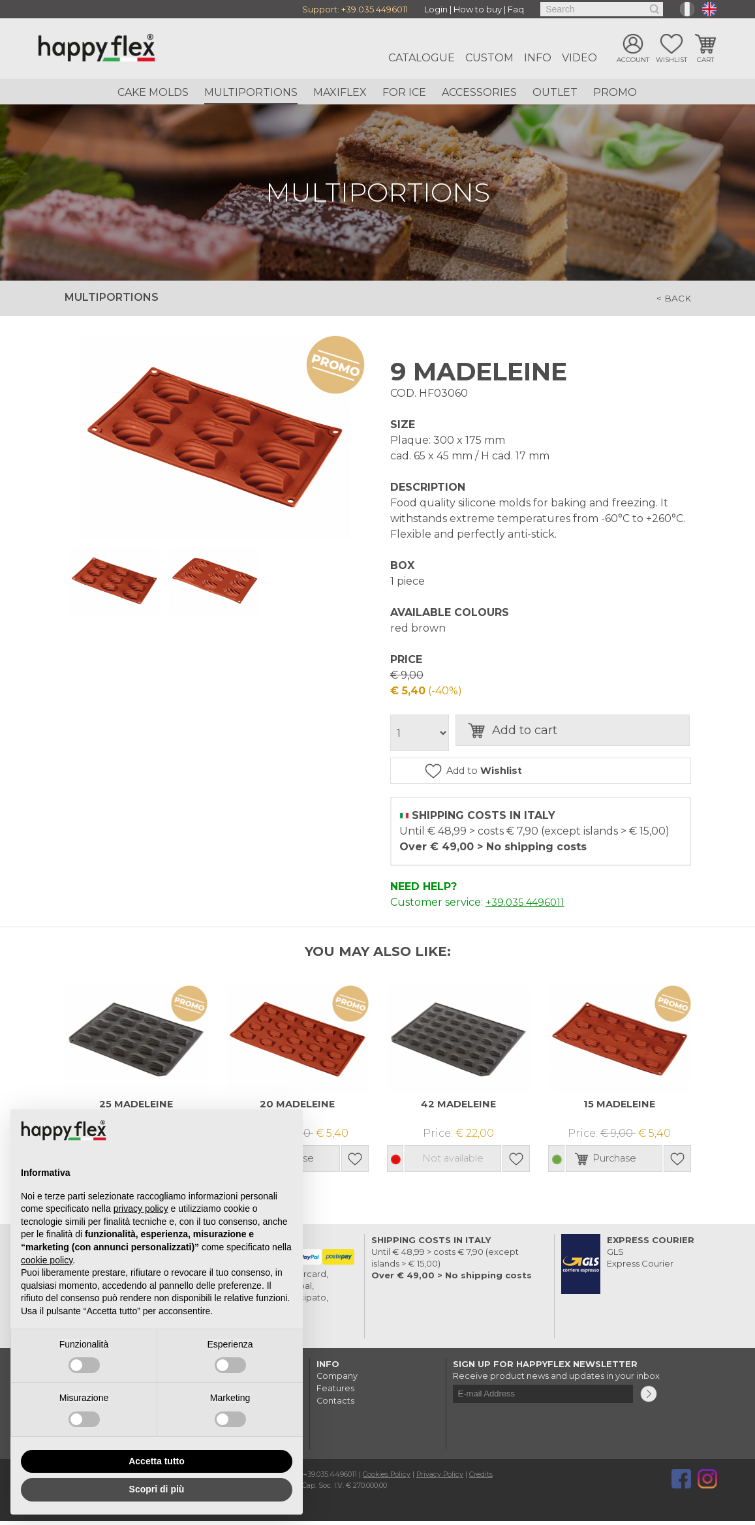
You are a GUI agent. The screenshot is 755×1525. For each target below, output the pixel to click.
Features (335, 1391)
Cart (705, 60)
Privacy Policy (442, 1478)
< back (672, 298)
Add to (517, 772)
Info (537, 58)
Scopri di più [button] (157, 1489)
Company (337, 1379)
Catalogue (421, 58)
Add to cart (548, 732)
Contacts (335, 1403)
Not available (453, 1162)
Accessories (479, 92)
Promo (615, 92)
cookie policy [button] (46, 1260)
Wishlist (671, 60)
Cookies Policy (387, 1478)
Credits (483, 1478)
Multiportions (251, 92)
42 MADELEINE (458, 1107)
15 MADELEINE (619, 1107)
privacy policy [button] (141, 1208)
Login (436, 9)
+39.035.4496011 (374, 9)
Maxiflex (340, 92)
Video (579, 58)
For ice (404, 92)
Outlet (555, 92)
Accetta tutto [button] (157, 1461)
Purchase (625, 1162)
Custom (489, 58)
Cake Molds (153, 92)
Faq (516, 9)
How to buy (478, 9)
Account (633, 60)
